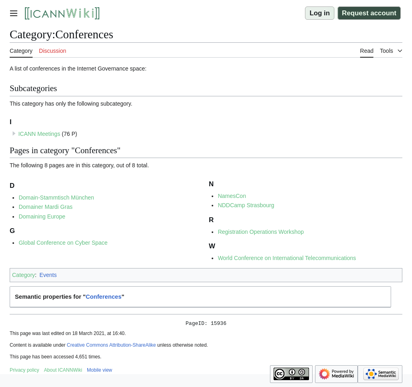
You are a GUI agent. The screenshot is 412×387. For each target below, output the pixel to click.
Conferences (104, 296)
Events (48, 275)
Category (23, 275)
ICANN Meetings (39, 134)
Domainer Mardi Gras (45, 207)
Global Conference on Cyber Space (63, 242)
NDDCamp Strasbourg (246, 205)
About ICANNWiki (63, 371)
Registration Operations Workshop (261, 232)
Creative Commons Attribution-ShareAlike (111, 346)
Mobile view (99, 371)
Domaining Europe (42, 216)
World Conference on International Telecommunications (287, 258)
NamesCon (232, 196)
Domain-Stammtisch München (56, 197)
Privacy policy (24, 371)
